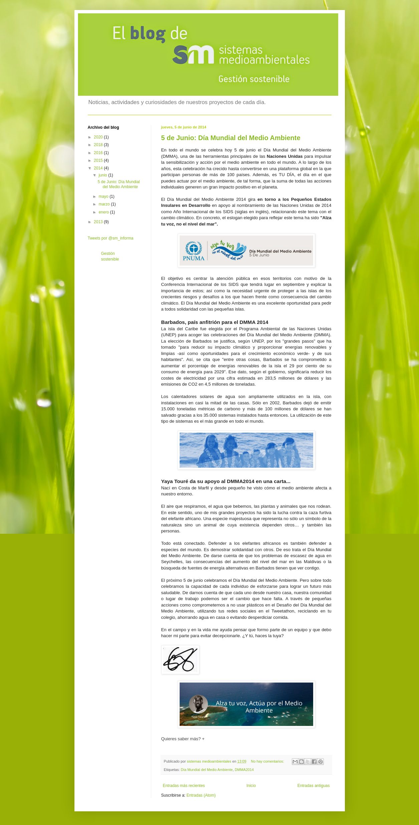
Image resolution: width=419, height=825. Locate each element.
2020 (99, 137)
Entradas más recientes (184, 785)
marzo (104, 204)
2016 (99, 152)
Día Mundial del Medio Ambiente (207, 770)
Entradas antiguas (313, 785)
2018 (99, 144)
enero (104, 212)
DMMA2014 (244, 770)
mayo (104, 196)
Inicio (251, 785)
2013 (99, 222)
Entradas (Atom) (201, 795)
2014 (99, 168)
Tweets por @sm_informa (111, 238)
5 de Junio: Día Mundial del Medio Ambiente (230, 137)
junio (103, 175)
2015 (99, 160)
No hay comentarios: (268, 761)
